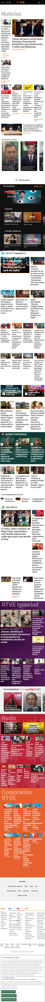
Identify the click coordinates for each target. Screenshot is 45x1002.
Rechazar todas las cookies (9, 995)
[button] (43, 197)
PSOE (26, 886)
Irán (36, 886)
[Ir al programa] (22, 196)
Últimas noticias (22, 895)
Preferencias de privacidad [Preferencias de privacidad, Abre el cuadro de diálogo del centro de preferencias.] (9, 999)
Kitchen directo (11, 891)
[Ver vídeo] (13, 701)
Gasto (31, 886)
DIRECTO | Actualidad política (5, 55)
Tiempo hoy (34, 891)
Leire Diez (26, 891)
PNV (19, 891)
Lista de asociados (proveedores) (9, 988)
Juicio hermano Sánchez (14, 886)
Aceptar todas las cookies (8, 991)
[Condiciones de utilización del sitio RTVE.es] (1, 944)
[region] (22, 978)
